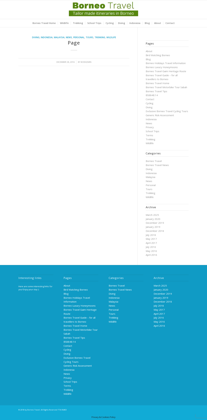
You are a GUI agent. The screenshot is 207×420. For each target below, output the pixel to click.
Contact (150, 99)
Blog (148, 59)
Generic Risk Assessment (160, 115)
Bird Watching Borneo (158, 55)
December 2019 (155, 222)
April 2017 (151, 242)
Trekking (100, 37)
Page (74, 42)
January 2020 (153, 219)
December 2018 (155, 230)
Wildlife (111, 37)
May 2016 (151, 251)
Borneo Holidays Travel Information (166, 63)
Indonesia (47, 37)
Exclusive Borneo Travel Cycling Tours (167, 111)
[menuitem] (44, 23)
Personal (78, 37)
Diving (35, 37)
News (69, 37)
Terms (149, 135)
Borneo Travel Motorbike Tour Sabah (166, 87)
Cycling (149, 103)
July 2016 (151, 247)
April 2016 (151, 254)
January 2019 (153, 226)
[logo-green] (103, 9)
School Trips (152, 131)
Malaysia (59, 37)
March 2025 (152, 214)
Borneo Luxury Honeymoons (162, 67)
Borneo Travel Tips (156, 91)
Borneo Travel (154, 161)
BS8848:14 (152, 95)
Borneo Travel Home (157, 83)
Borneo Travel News (157, 165)
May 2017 (151, 238)
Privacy (150, 127)
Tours (89, 37)
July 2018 (151, 235)
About (149, 51)
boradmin (86, 62)
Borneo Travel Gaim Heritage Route (166, 71)
